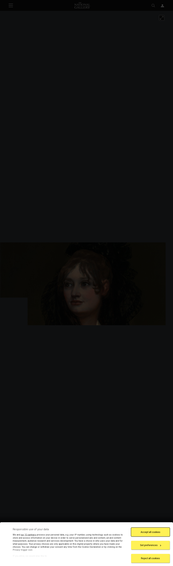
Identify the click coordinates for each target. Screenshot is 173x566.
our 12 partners (28, 532)
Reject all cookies (150, 556)
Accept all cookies (150, 529)
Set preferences (150, 543)
